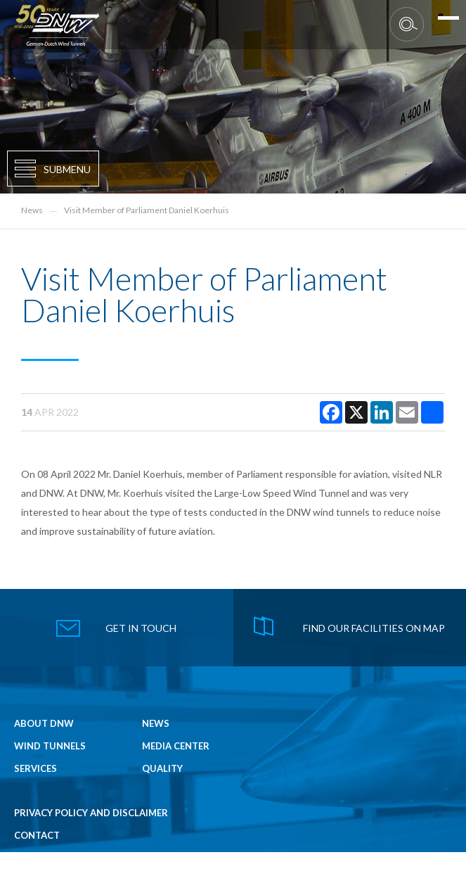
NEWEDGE (428, 865)
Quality (162, 768)
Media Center (175, 746)
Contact (37, 835)
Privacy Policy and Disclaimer (91, 813)
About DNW (44, 723)
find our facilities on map (374, 628)
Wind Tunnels (50, 746)
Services (35, 768)
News (32, 210)
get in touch (140, 628)
